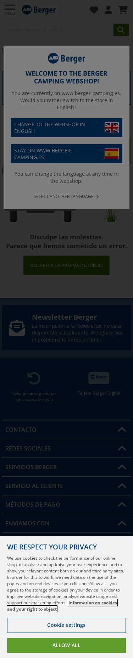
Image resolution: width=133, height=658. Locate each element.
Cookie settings (66, 625)
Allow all (66, 645)
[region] (66, 597)
